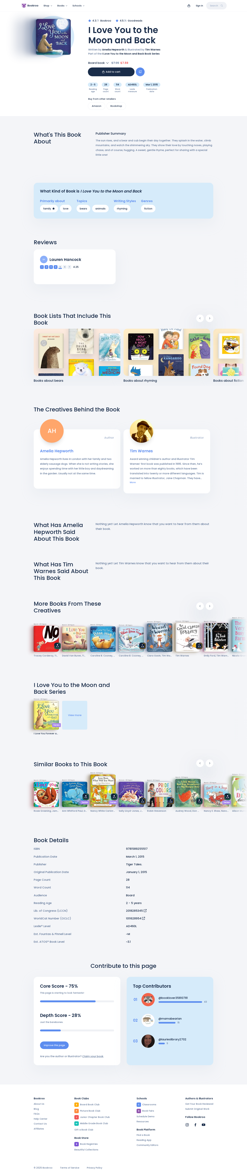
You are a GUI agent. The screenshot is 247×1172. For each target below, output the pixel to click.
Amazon (96, 106)
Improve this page (54, 1045)
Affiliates (39, 1128)
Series (56, 725)
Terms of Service (69, 1167)
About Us (39, 1103)
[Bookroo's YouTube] (203, 1125)
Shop (47, 5)
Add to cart (111, 72)
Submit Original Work (197, 1109)
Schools (78, 5)
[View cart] (189, 5)
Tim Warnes (152, 49)
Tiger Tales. (134, 864)
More (133, 482)
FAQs (37, 1113)
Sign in (199, 5)
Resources (143, 1121)
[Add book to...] (140, 71)
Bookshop (116, 106)
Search (216, 5)
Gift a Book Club (83, 1129)
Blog (36, 1109)
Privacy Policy (94, 1167)
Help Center (40, 1118)
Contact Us (40, 1123)
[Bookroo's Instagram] (187, 1125)
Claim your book (92, 1056)
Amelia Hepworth (113, 49)
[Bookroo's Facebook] (195, 1125)
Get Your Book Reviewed (199, 1103)
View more (74, 715)
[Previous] (200, 318)
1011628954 (135, 918)
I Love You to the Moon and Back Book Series (131, 54)
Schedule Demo (146, 1116)
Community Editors (147, 1145)
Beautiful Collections (86, 1149)
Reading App (144, 1140)
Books (62, 5)
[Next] (209, 318)
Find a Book (143, 1135)
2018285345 (136, 911)
